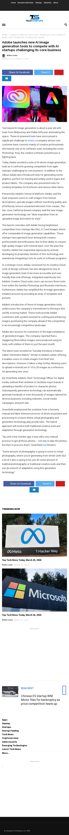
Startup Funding (10, 730)
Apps (4, 720)
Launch (14, 35)
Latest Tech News (11, 749)
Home (13, 3)
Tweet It (44, 72)
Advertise (47, 3)
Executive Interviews (25, 3)
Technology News (34, 38)
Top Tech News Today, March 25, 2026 (21, 560)
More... (6, 753)
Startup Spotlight (29, 35)
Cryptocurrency (10, 738)
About (55, 3)
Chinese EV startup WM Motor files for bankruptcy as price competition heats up (40, 699)
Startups (38, 3)
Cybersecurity (9, 742)
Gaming (6, 723)
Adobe (31, 140)
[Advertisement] (34, 654)
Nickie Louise (7, 565)
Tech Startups (16, 38)
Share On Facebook (17, 72)
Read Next (27, 688)
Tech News (8, 734)
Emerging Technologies (14, 745)
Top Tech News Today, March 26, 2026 (21, 615)
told (45, 445)
